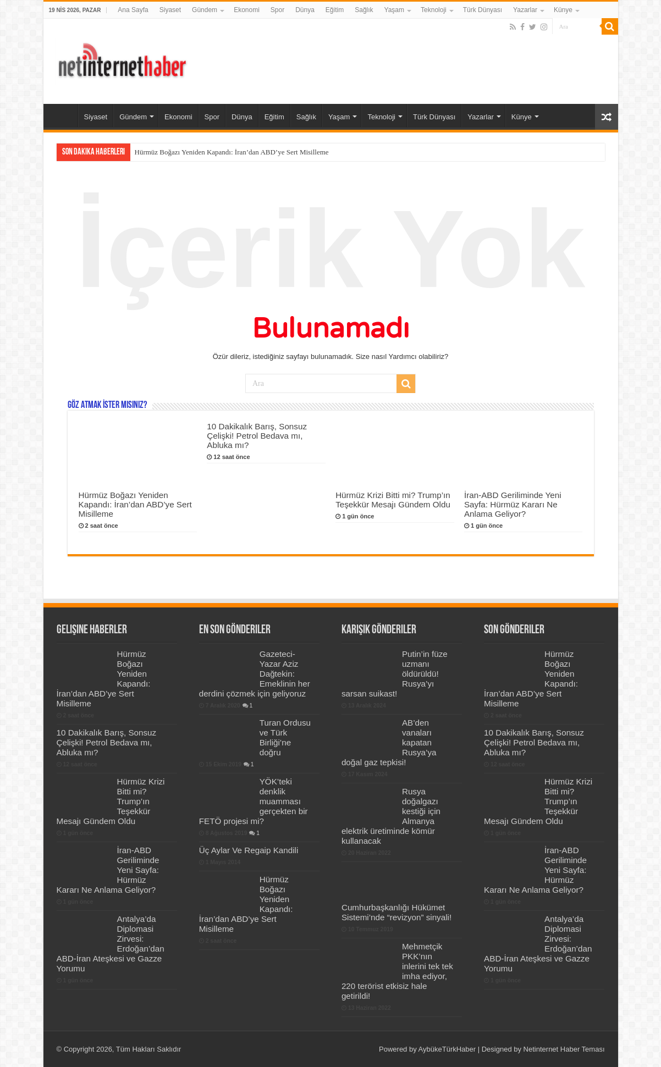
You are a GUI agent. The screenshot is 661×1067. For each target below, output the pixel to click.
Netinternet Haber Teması (564, 1049)
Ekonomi (247, 10)
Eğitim (335, 10)
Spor (277, 10)
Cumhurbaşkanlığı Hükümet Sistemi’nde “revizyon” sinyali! (396, 912)
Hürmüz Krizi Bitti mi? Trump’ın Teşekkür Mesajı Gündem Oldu (392, 499)
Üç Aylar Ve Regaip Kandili (249, 850)
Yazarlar (525, 10)
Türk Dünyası (482, 10)
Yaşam (394, 10)
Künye (563, 10)
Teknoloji (434, 10)
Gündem (204, 10)
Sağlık (364, 10)
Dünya (305, 10)
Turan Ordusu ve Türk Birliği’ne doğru (285, 737)
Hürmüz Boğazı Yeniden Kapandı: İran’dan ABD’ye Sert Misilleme (232, 152)
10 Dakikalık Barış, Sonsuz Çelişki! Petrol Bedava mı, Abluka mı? (257, 436)
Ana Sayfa (133, 10)
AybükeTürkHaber (447, 1049)
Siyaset (170, 10)
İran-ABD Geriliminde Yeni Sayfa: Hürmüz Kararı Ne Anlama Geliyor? (512, 504)
